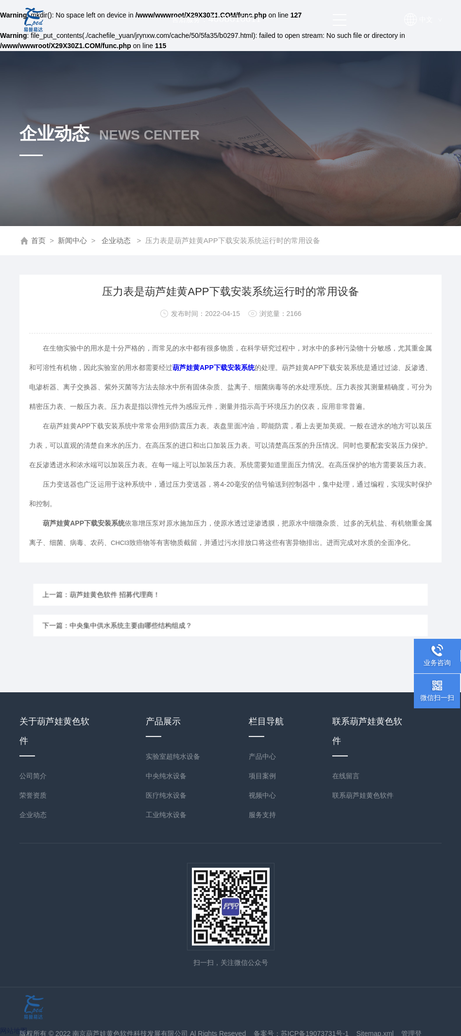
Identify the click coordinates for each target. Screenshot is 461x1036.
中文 (430, 19)
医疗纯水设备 (166, 952)
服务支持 (262, 972)
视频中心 (262, 952)
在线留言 (345, 933)
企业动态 (116, 240)
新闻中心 (72, 240)
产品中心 (262, 913)
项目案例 (262, 933)
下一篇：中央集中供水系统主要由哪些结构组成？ (153, 620)
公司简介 (33, 933)
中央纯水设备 (166, 933)
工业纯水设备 (166, 972)
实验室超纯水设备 (173, 913)
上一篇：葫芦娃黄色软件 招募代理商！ (142, 599)
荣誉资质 (33, 952)
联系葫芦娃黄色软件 (362, 952)
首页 (38, 240)
